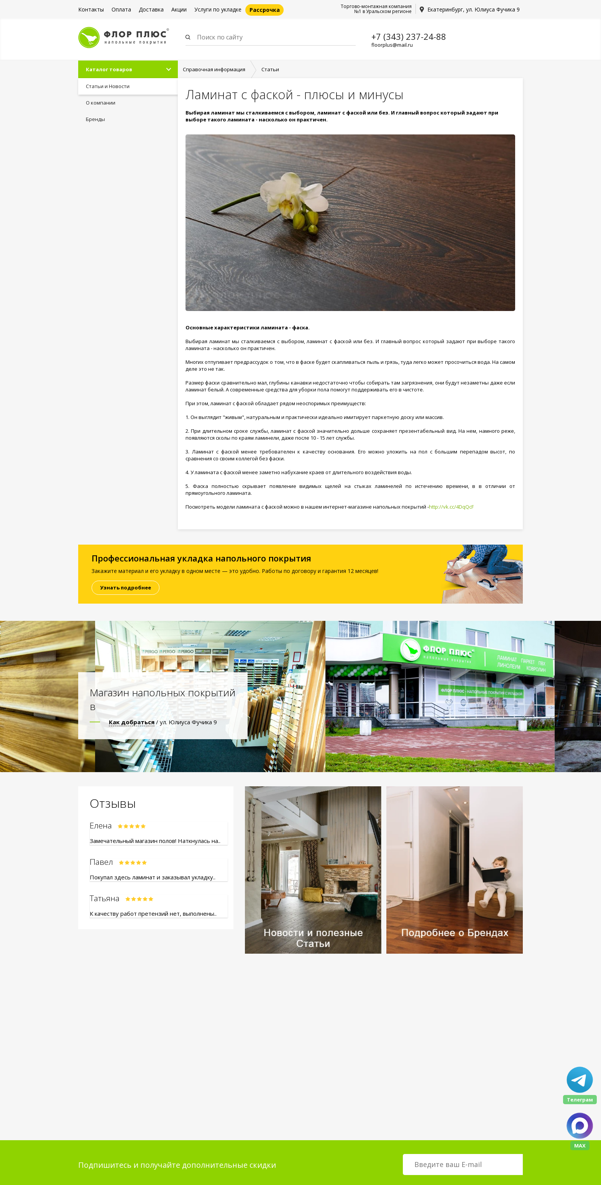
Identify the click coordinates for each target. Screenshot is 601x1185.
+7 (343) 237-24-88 (408, 36)
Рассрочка (265, 9)
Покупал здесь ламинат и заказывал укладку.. (152, 877)
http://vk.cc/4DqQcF (451, 506)
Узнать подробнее (125, 587)
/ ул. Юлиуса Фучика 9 (163, 722)
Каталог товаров (109, 69)
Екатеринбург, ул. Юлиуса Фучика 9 (473, 9)
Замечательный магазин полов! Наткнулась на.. (155, 841)
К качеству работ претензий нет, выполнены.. (153, 913)
